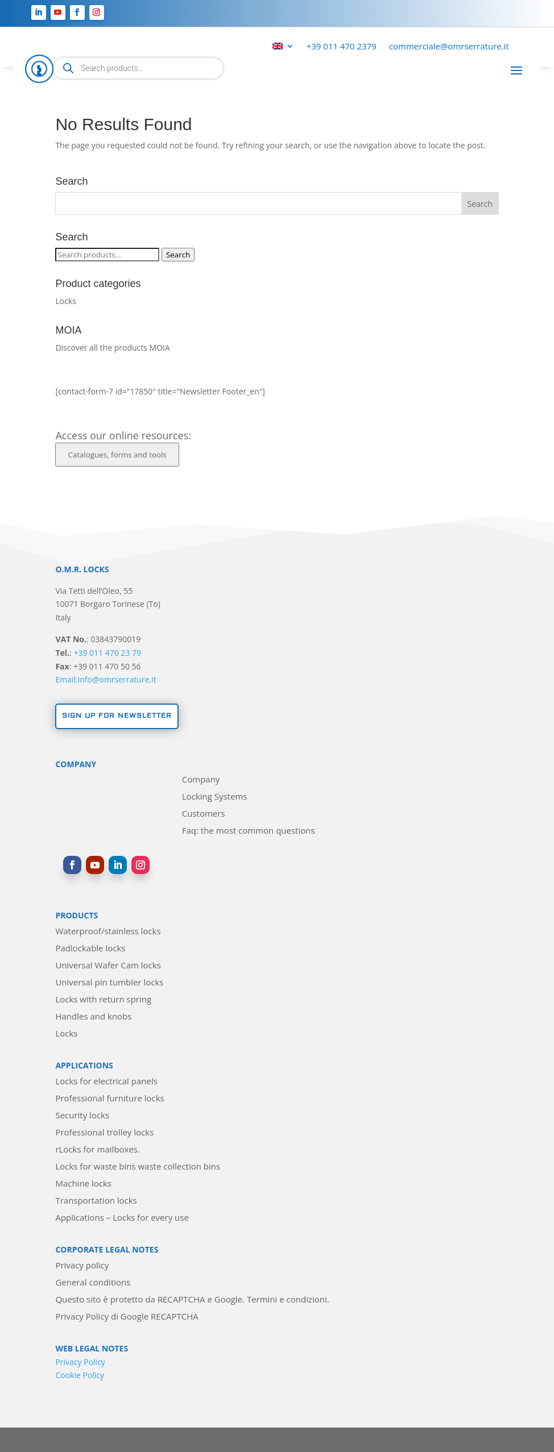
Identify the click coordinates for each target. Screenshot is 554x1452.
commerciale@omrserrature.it (449, 47)
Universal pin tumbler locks (109, 983)
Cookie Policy (79, 1375)
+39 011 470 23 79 (107, 652)
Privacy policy (82, 1266)
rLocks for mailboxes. (97, 1150)
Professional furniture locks (109, 1099)
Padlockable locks (90, 949)
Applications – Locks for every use (121, 1218)
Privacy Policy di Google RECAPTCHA (126, 1317)
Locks (65, 301)
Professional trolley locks (104, 1133)
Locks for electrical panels (106, 1082)
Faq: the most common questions (248, 831)
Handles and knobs (93, 1017)
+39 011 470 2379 (342, 47)
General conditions (92, 1283)
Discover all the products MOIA (112, 347)
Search (178, 254)
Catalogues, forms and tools (117, 455)
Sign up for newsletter (117, 716)
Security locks (82, 1116)
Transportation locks (96, 1201)
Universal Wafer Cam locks (107, 966)
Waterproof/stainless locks (107, 932)
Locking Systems (214, 797)
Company (201, 780)
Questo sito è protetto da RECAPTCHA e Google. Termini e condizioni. (192, 1300)
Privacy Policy (80, 1362)
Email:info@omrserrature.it (105, 679)
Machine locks (83, 1184)
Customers (203, 814)
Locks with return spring (103, 1000)
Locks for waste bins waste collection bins (137, 1167)
